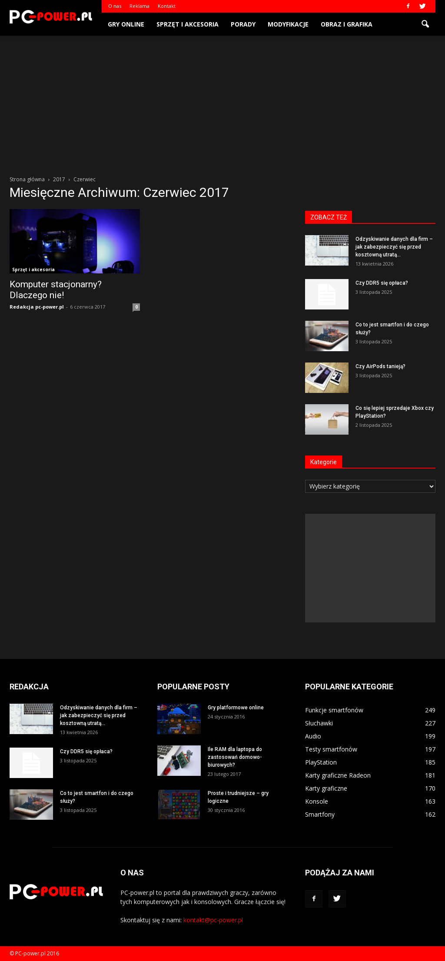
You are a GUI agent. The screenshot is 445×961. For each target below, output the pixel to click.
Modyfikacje (288, 24)
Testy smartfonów (331, 749)
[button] (425, 24)
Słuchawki (319, 723)
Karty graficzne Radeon (338, 775)
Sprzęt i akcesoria (187, 24)
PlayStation (321, 762)
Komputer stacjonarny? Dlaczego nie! (56, 289)
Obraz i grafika (346, 24)
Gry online (126, 24)
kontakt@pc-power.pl (213, 920)
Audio (313, 736)
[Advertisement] (222, 101)
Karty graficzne (326, 788)
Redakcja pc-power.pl (37, 306)
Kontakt (167, 6)
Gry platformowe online (236, 708)
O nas (114, 6)
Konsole (316, 801)
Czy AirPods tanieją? (380, 366)
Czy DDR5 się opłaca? (381, 283)
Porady (243, 24)
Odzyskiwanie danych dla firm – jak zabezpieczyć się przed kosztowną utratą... (394, 247)
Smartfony (320, 814)
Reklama (139, 6)
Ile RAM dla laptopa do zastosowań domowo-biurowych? (235, 757)
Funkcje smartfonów (334, 710)
